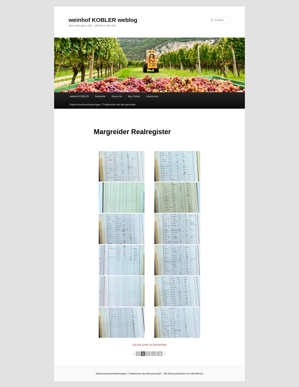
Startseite (100, 96)
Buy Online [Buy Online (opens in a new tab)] (134, 96)
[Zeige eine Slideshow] (149, 344)
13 (159, 353)
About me (116, 96)
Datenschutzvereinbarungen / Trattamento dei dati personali (102, 104)
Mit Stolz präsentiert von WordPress (183, 373)
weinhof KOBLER (79, 96)
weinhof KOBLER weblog (103, 20)
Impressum (152, 96)
